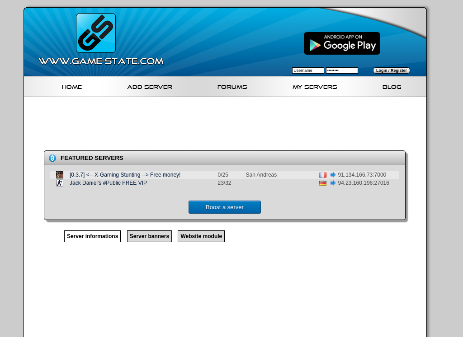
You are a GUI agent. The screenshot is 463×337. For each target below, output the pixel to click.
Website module (201, 236)
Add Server (149, 85)
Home (72, 85)
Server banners (149, 236)
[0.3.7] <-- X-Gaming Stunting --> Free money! (125, 175)
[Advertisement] (228, 125)
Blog (392, 85)
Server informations (92, 236)
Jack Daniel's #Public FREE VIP (108, 183)
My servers (315, 85)
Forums (232, 85)
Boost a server (225, 207)
